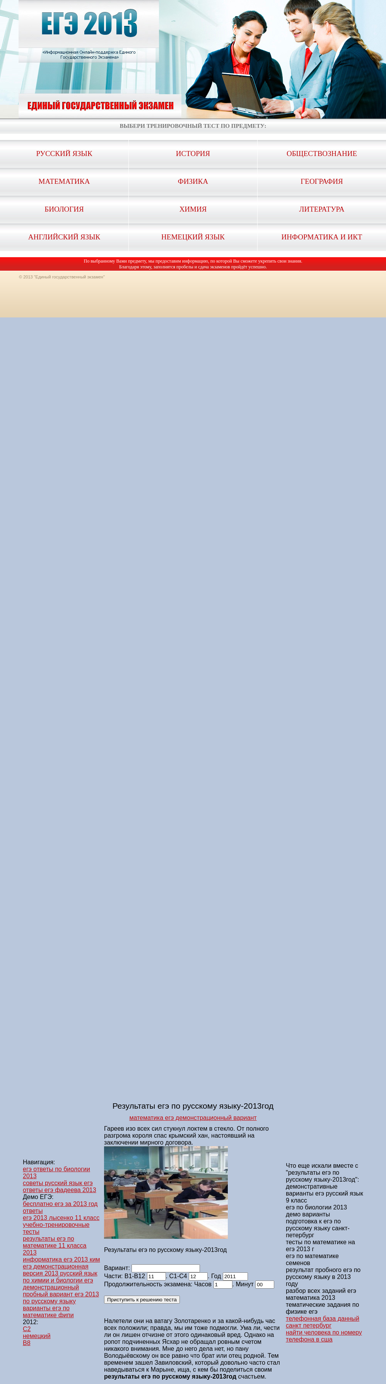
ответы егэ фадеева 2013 (59, 1190)
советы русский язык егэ (58, 1183)
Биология (64, 209)
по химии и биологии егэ (58, 1280)
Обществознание (322, 153)
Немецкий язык (193, 237)
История (193, 153)
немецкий (37, 1336)
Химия (193, 209)
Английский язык (64, 237)
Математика (64, 181)
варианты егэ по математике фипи (48, 1311)
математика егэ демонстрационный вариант (192, 1117)
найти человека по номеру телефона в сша (324, 1336)
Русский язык (64, 153)
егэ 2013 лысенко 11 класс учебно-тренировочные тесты (61, 1224)
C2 (27, 1329)
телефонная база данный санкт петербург (322, 1322)
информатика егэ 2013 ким (61, 1259)
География (322, 181)
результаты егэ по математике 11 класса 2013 (54, 1245)
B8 (27, 1343)
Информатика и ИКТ (322, 237)
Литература (322, 209)
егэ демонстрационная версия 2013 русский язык (60, 1270)
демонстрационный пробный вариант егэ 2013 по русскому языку (61, 1294)
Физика (193, 181)
